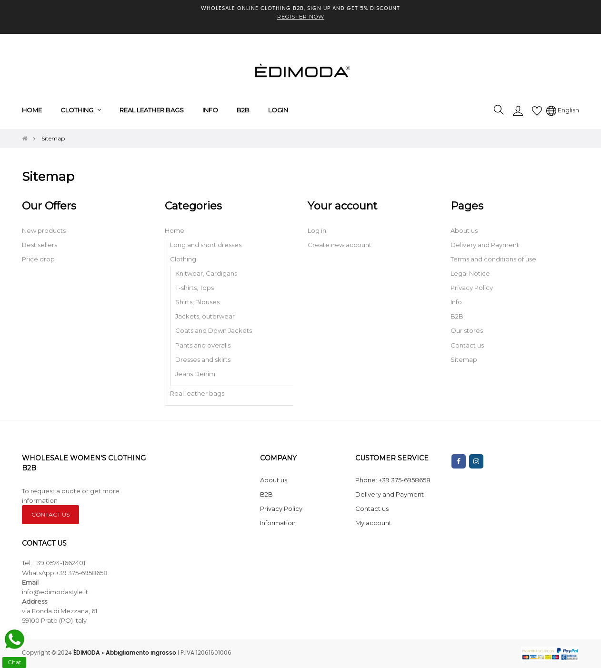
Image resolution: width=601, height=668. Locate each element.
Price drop (38, 259)
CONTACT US (50, 514)
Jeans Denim (195, 374)
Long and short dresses (205, 245)
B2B (457, 316)
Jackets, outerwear (205, 316)
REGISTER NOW (300, 16)
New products (44, 230)
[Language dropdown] (562, 110)
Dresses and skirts (202, 359)
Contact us (467, 345)
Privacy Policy (472, 287)
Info (456, 302)
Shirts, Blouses (197, 302)
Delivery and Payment (485, 245)
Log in (317, 230)
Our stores (467, 330)
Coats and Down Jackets (213, 330)
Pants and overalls (202, 345)
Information (278, 523)
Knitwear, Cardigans (206, 273)
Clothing (183, 259)
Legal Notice (470, 273)
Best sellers (39, 245)
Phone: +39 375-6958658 (393, 480)
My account (373, 523)
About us (464, 230)
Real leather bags (197, 393)
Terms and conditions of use (493, 259)
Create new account (339, 245)
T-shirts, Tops (194, 287)
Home (174, 230)
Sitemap (464, 359)
